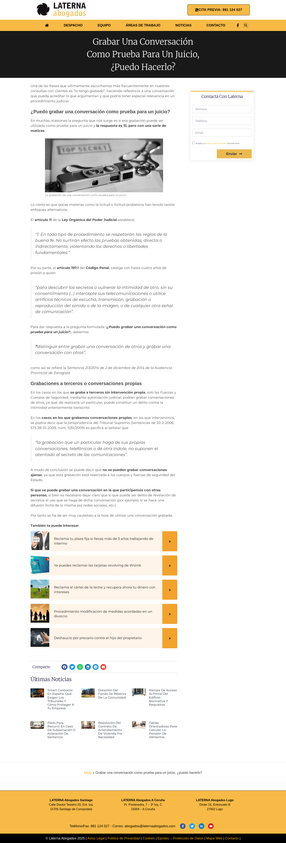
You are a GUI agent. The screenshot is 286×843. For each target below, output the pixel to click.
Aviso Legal (96, 838)
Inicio (88, 773)
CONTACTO (216, 25)
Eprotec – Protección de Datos (180, 838)
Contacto (232, 838)
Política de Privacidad (124, 838)
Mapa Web (214, 838)
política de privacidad (216, 143)
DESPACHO (73, 25)
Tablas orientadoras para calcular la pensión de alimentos (163, 730)
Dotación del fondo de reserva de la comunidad (112, 693)
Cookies (149, 838)
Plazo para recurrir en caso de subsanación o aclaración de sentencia (61, 730)
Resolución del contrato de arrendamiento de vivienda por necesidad (110, 730)
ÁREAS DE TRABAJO (143, 25)
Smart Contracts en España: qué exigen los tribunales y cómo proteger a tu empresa (60, 699)
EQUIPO (104, 25)
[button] (246, 25)
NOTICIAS (183, 25)
